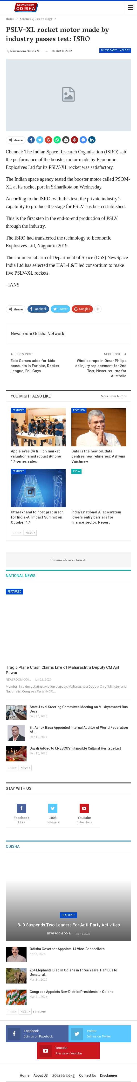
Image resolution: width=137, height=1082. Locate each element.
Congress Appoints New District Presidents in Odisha (71, 992)
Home (24, 1075)
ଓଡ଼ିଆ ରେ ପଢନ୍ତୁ (63, 1075)
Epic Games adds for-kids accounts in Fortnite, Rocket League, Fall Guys (35, 366)
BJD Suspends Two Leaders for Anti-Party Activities (68, 924)
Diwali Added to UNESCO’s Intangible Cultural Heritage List (76, 748)
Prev (17, 532)
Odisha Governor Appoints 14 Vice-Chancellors (67, 949)
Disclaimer (108, 1075)
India (76, 471)
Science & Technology (115, 50)
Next (30, 532)
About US (41, 1075)
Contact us (87, 1075)
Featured (18, 410)
